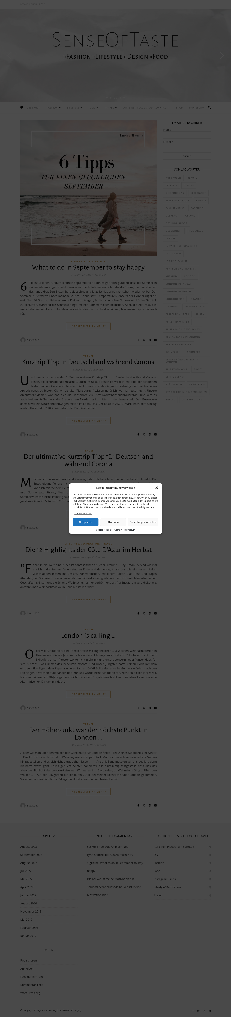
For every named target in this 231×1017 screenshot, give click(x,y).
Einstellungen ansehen (143, 522)
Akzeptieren (85, 522)
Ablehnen (113, 522)
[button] (156, 487)
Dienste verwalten (83, 513)
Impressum (129, 529)
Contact (118, 529)
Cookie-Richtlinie (104, 529)
